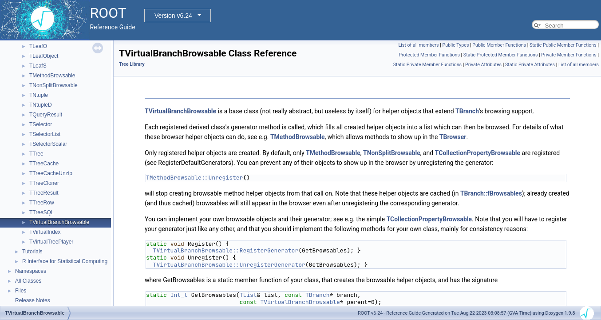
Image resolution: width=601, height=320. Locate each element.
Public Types (455, 45)
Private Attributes (483, 65)
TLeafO (38, 46)
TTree (36, 154)
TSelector (40, 124)
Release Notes (32, 300)
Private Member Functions (568, 55)
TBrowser (453, 136)
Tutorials (32, 251)
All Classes (28, 281)
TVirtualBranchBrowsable (59, 222)
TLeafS (38, 66)
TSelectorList (44, 134)
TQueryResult (45, 115)
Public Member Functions (499, 45)
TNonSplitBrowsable (53, 85)
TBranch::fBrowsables (491, 193)
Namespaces (30, 271)
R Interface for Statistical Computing (64, 261)
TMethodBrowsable (52, 75)
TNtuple (38, 95)
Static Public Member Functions (563, 45)
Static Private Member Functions (427, 65)
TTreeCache (44, 163)
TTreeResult (44, 193)
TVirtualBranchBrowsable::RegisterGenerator (226, 250)
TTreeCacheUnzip (50, 173)
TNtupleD (40, 105)
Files (20, 291)
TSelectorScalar (48, 144)
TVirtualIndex (44, 232)
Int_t (179, 295)
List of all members (418, 45)
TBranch (467, 111)
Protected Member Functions (429, 55)
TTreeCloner (44, 183)
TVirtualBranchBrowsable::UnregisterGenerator (229, 264)
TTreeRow (41, 203)
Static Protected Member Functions (500, 55)
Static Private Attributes (530, 65)
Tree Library (132, 64)
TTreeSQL (41, 212)
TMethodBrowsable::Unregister (194, 177)
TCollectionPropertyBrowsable (477, 152)
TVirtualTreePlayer (51, 242)
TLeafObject (43, 56)
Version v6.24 (173, 15)
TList (248, 295)
